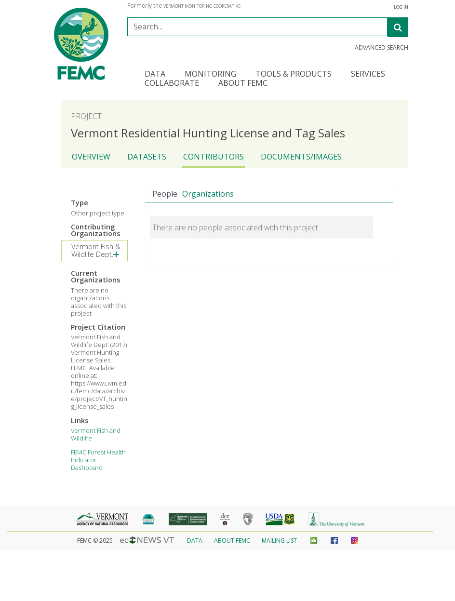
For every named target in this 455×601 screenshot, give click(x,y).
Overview (91, 156)
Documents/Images (301, 156)
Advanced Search (381, 48)
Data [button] (155, 74)
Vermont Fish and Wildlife (95, 434)
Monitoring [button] (210, 74)
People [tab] (164, 194)
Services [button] (368, 74)
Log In (401, 7)
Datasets (146, 156)
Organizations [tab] (208, 194)
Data (194, 540)
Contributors (213, 156)
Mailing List (279, 540)
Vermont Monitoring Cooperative (202, 6)
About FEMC (232, 540)
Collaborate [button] (172, 83)
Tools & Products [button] (293, 74)
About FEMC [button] (243, 83)
